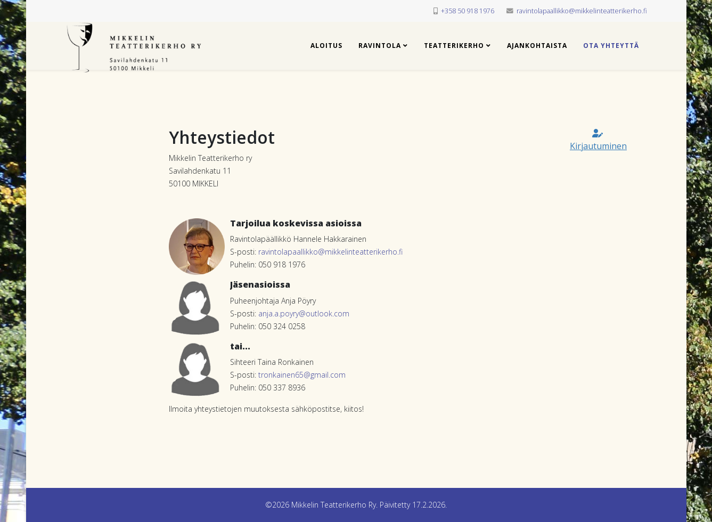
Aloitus (326, 45)
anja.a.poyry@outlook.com (303, 313)
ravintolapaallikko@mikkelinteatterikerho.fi (582, 10)
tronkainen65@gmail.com (302, 375)
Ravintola (379, 45)
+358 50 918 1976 (467, 10)
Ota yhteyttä (611, 45)
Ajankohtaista (537, 45)
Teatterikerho (454, 45)
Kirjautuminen (598, 140)
